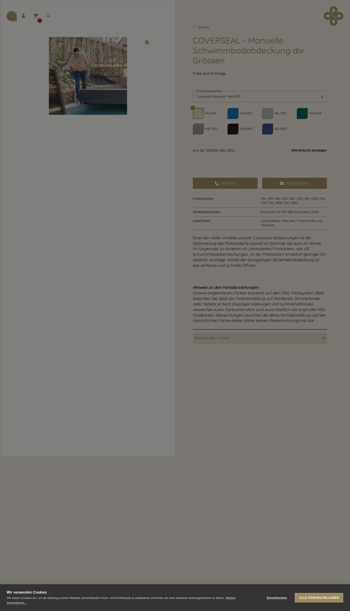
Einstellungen (277, 597)
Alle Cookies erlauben (319, 597)
